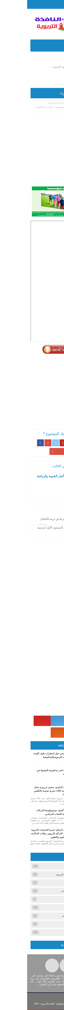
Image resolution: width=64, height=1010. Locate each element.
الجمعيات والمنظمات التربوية (43, 874)
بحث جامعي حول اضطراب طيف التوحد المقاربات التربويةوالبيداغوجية (25, 755)
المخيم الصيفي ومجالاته (45, 891)
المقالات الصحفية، (48, 899)
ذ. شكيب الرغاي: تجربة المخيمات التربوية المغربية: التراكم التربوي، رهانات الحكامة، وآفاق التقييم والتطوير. (24, 834)
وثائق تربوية (56, 110)
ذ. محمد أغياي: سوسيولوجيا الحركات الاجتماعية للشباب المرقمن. (27, 812)
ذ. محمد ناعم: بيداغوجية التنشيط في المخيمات (27, 772)
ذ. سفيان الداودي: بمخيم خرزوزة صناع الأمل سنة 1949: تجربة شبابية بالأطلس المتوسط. (25, 791)
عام (55, 908)
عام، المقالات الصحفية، (45, 916)
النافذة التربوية (20, 1004)
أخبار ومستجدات (35, 107)
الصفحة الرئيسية (51, 107)
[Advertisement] (32, 147)
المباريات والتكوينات (16, 107)
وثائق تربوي (51, 924)
